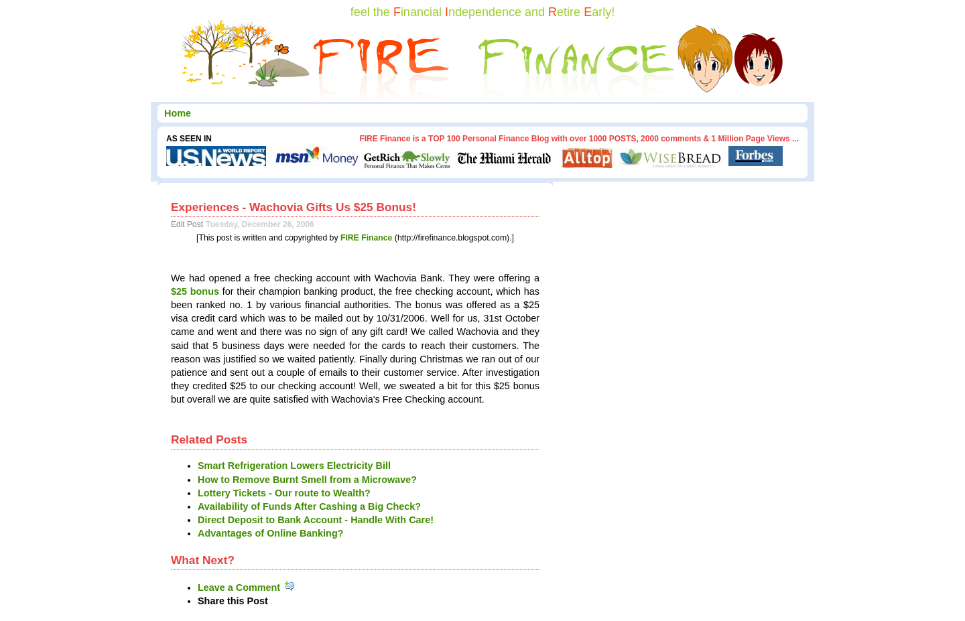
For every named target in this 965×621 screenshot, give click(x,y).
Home (177, 113)
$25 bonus (195, 291)
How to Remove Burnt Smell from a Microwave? (307, 479)
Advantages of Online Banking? (270, 533)
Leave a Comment (247, 587)
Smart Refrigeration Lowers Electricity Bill (294, 465)
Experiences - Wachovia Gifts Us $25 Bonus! (293, 207)
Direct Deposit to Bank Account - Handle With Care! (316, 519)
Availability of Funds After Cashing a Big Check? (309, 506)
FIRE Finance (366, 238)
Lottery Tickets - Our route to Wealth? (284, 493)
